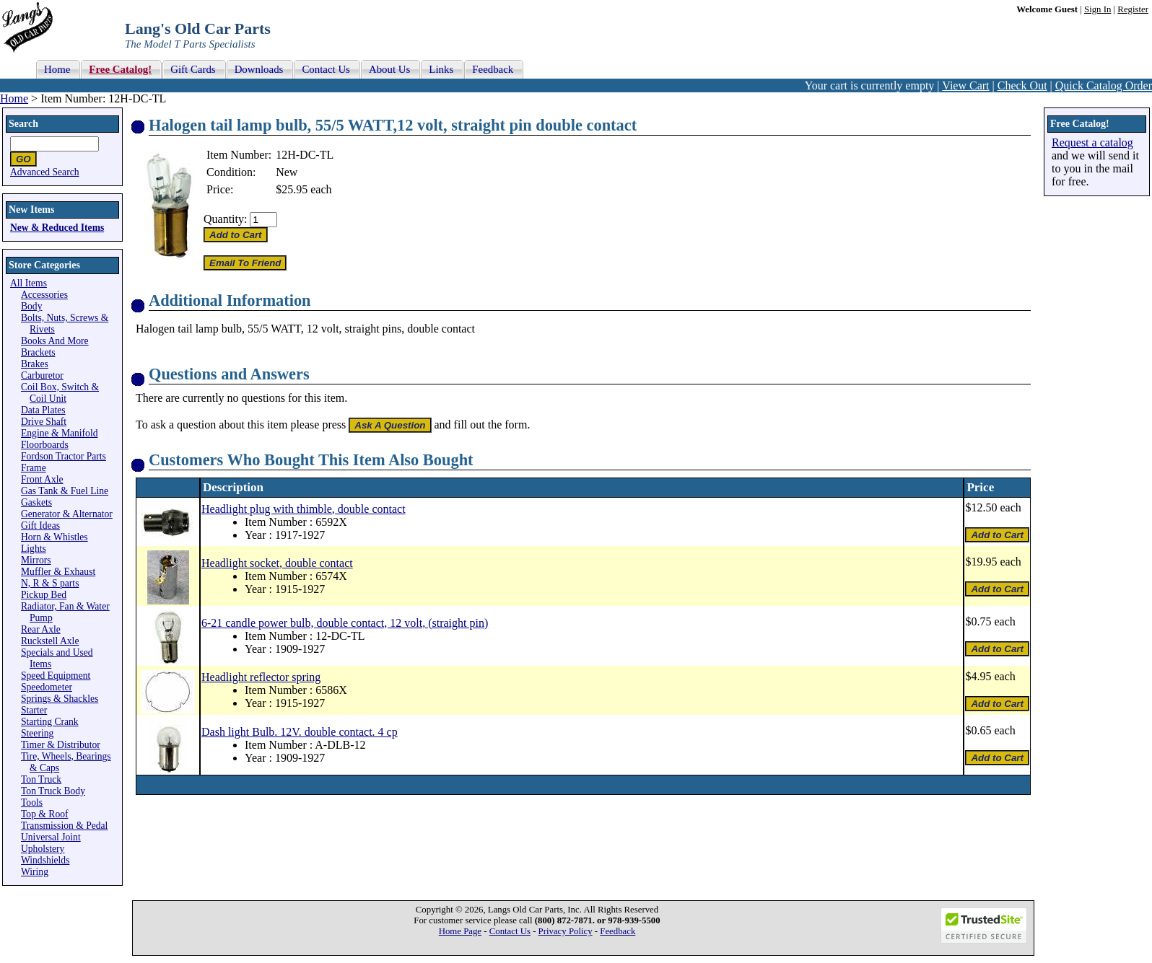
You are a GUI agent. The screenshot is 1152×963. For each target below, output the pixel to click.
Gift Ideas (40, 525)
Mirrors (36, 560)
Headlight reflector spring (260, 677)
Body (31, 306)
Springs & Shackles (59, 698)
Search (23, 123)
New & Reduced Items (57, 227)
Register (1132, 9)
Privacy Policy (565, 931)
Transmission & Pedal (64, 825)
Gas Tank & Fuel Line (64, 490)
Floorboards (45, 444)
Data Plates (43, 410)
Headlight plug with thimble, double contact (303, 509)
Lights (33, 548)
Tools (32, 802)
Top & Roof (45, 814)
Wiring (34, 871)
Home (14, 98)
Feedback (617, 931)
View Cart (965, 85)
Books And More (55, 340)
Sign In (1097, 9)
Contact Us (510, 931)
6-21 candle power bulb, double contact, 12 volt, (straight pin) (344, 623)
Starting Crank (50, 721)
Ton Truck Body (53, 791)
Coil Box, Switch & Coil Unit (60, 393)
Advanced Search (44, 172)
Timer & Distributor (60, 744)
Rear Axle (41, 629)
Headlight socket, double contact (277, 563)
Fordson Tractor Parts (63, 456)
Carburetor (42, 375)
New (286, 172)
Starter (34, 710)
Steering (37, 733)
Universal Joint (51, 837)
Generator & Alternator (67, 514)
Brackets (38, 352)
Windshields (45, 860)
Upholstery (42, 848)
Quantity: (225, 219)
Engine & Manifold (59, 433)
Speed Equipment (55, 675)
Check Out (1022, 85)
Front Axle (42, 479)
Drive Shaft (43, 421)
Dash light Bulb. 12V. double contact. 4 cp (299, 732)
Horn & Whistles (54, 537)
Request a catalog (1092, 142)
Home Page (460, 931)
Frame (33, 467)
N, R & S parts (50, 583)
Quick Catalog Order (1103, 85)
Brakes (34, 364)
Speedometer (46, 687)
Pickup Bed (43, 594)
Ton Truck (41, 779)
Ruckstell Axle (50, 641)
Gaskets (36, 502)
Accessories (44, 294)
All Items (28, 283)
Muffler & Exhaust (58, 571)
